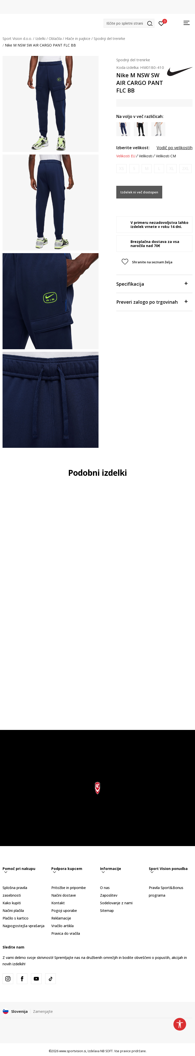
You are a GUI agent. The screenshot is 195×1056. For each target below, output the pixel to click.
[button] (129, 23)
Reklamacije (61, 918)
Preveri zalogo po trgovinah (151, 301)
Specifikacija (151, 283)
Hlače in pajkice (77, 38)
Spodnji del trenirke (109, 38)
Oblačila (55, 38)
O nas (105, 887)
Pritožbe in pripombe (68, 887)
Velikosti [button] (145, 156)
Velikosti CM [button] (166, 156)
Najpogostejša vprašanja (23, 925)
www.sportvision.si (72, 1051)
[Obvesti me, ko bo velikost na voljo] (121, 168)
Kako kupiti (12, 902)
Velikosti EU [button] (125, 156)
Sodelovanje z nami (116, 902)
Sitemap (107, 910)
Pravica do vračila (65, 933)
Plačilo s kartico (15, 918)
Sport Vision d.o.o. (17, 38)
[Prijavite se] (161, 23)
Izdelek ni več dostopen (139, 192)
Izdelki (40, 38)
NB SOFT (106, 1051)
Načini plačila (13, 910)
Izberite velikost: (133, 147)
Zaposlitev (108, 895)
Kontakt (58, 902)
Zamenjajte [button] (43, 1011)
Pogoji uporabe (64, 910)
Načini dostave (63, 895)
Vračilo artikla (62, 925)
